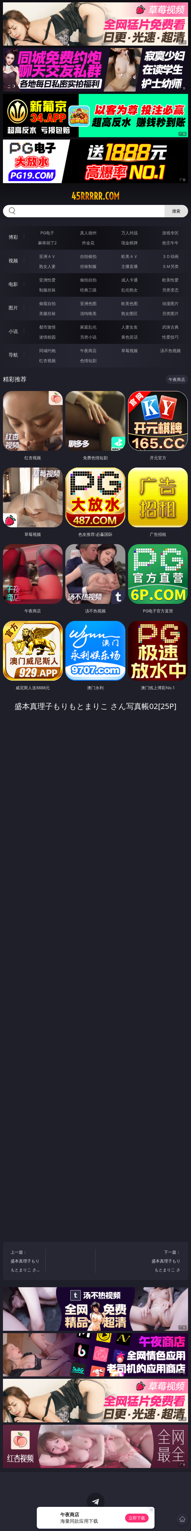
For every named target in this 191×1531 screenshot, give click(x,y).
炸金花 (88, 243)
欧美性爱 (170, 280)
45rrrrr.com (95, 196)
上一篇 (25, 1261)
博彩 (13, 237)
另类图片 (170, 313)
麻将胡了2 (47, 243)
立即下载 (137, 1518)
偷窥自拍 (47, 303)
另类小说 (88, 337)
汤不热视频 (170, 350)
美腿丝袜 (47, 313)
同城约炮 (47, 350)
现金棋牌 (129, 243)
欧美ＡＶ (129, 256)
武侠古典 (170, 327)
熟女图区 (129, 313)
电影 (13, 284)
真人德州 (88, 233)
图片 (13, 307)
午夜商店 (88, 350)
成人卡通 (129, 280)
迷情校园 (47, 337)
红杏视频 (47, 360)
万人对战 (129, 233)
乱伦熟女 (129, 290)
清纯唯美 (88, 313)
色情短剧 (88, 360)
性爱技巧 (170, 337)
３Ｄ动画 (170, 256)
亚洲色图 (88, 303)
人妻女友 (129, 327)
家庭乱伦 (88, 327)
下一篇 (165, 1261)
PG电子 (47, 233)
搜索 (176, 211)
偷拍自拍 (88, 280)
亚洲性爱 (47, 280)
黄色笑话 (129, 337)
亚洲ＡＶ (47, 256)
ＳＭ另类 (170, 266)
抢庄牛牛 (170, 243)
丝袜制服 (88, 266)
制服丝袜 (47, 290)
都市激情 (47, 327)
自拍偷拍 (88, 256)
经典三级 (88, 290)
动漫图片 (170, 303)
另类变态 (170, 290)
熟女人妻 (47, 266)
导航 (13, 355)
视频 (13, 260)
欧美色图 (129, 303)
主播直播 (129, 266)
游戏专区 (170, 233)
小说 (13, 331)
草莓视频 (129, 350)
